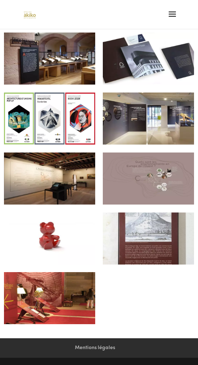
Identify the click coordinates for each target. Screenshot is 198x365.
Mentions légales (95, 347)
